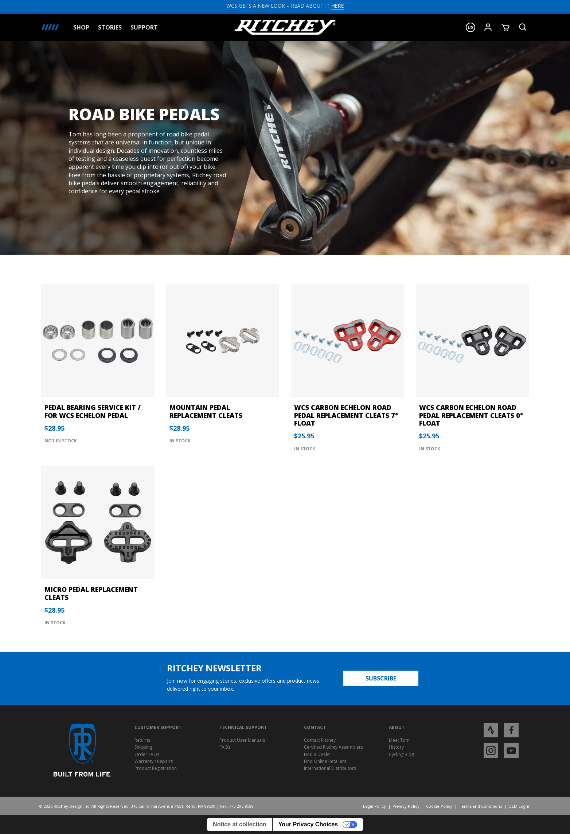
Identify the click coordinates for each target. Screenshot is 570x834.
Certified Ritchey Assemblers (333, 747)
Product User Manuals (242, 740)
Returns (142, 740)
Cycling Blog (401, 754)
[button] (470, 27)
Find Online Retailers (325, 761)
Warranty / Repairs (153, 761)
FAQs (224, 747)
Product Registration (155, 768)
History (396, 747)
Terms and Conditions (480, 806)
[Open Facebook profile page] (511, 730)
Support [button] (144, 27)
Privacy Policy (406, 806)
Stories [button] (110, 27)
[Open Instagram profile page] (491, 750)
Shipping (143, 747)
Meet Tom (399, 740)
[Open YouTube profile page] (511, 750)
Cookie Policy (439, 806)
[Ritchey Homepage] (285, 27)
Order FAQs (146, 754)
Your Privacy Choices (308, 824)
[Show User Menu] (488, 27)
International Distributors (330, 768)
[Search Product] (523, 27)
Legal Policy (374, 806)
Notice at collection (239, 824)
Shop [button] (81, 27)
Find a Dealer (317, 754)
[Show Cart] (505, 27)
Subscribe (381, 678)
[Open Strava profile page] (491, 730)
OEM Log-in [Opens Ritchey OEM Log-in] (519, 806)
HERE (337, 5)
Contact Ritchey (320, 740)
